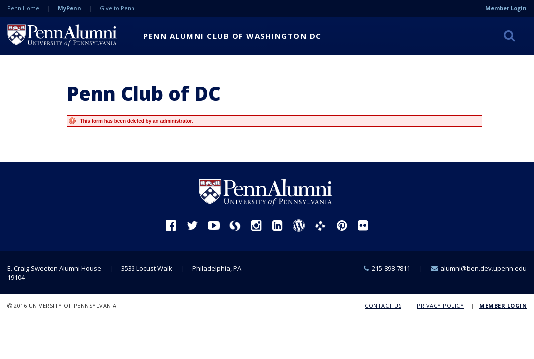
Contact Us (383, 305)
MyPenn (69, 8)
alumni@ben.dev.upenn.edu (483, 268)
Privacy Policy (440, 305)
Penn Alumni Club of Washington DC (232, 36)
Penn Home (23, 8)
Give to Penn (117, 8)
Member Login (506, 8)
